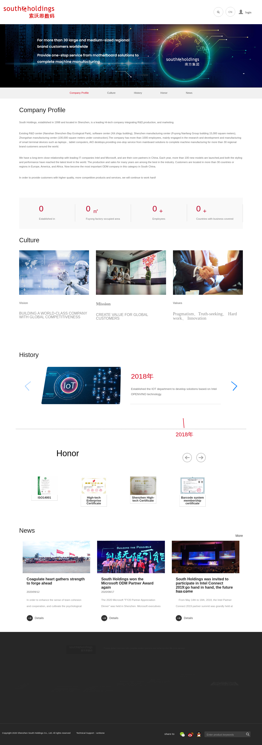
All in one (91, 686)
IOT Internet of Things (98, 701)
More (239, 535)
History (138, 92)
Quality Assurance (65, 701)
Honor (164, 92)
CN (230, 12)
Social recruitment (159, 686)
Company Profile (79, 92)
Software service (96, 706)
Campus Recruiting (160, 681)
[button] (241, 385)
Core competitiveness (67, 686)
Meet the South (158, 691)
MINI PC (91, 696)
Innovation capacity (66, 691)
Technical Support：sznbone (47, 733)
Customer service (65, 706)
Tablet (89, 691)
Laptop (90, 681)
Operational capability (67, 696)
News (189, 92)
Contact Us (186, 681)
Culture (111, 92)
